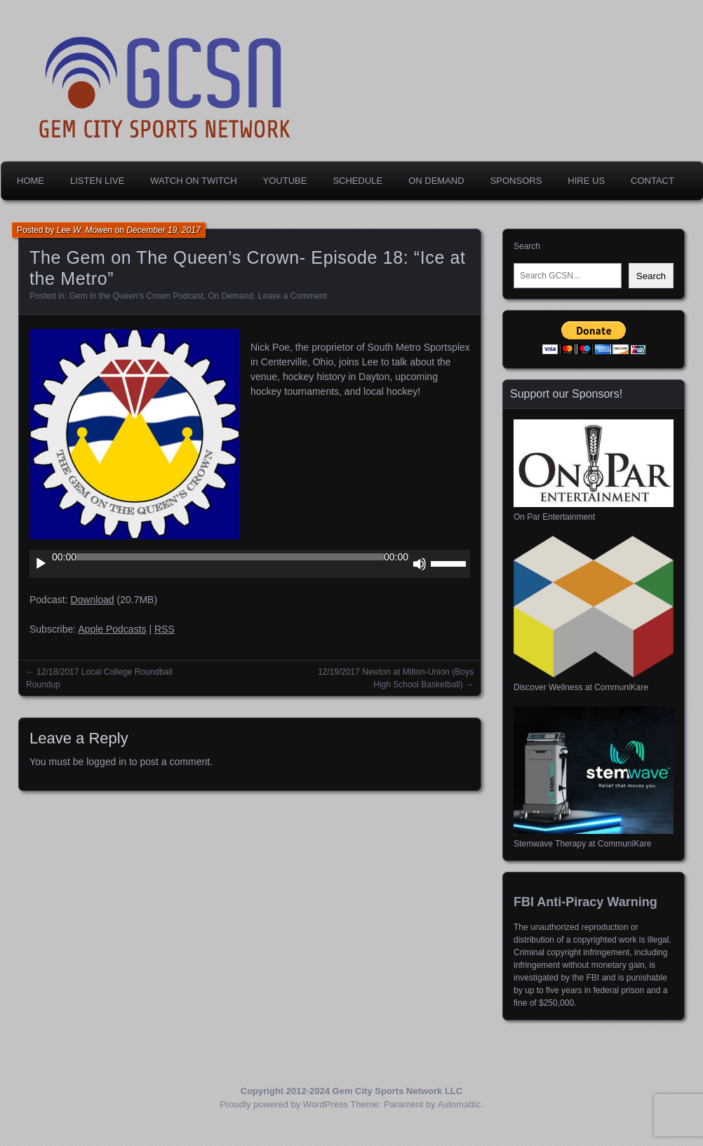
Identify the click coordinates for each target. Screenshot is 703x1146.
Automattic (459, 1104)
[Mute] (420, 564)
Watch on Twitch (193, 180)
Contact (652, 180)
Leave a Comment (292, 296)
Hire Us (586, 180)
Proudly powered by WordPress (284, 1104)
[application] (249, 564)
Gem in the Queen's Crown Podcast (136, 296)
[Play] (41, 564)
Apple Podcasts (112, 629)
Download (92, 599)
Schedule (357, 180)
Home (30, 180)
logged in (106, 761)
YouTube (285, 180)
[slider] (230, 556)
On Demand (436, 180)
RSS (164, 629)
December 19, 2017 (163, 230)
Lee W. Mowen (85, 230)
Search (527, 246)
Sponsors (516, 180)
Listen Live (97, 180)
